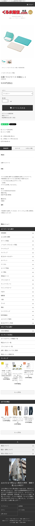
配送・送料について (24, 518)
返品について (5, 115)
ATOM (24, 522)
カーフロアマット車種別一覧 (9, 338)
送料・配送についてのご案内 (9, 350)
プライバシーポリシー (27, 520)
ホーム (3, 67)
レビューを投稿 (5, 132)
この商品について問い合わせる (9, 138)
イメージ (17, 148)
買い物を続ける (5, 141)
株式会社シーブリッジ (27, 500)
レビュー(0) (29, 148)
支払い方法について (14, 518)
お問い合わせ (4, 513)
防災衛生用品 (21, 67)
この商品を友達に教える (7, 136)
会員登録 (20, 506)
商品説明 (5, 148)
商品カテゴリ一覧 (6, 342)
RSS (21, 522)
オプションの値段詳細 (7, 113)
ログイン (3, 509)
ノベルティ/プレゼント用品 (11, 67)
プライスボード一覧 (7, 346)
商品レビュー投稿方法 (7, 354)
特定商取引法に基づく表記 (8, 117)
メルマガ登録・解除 (14, 522)
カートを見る (21, 509)
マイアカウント (4, 506)
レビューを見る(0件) (6, 129)
